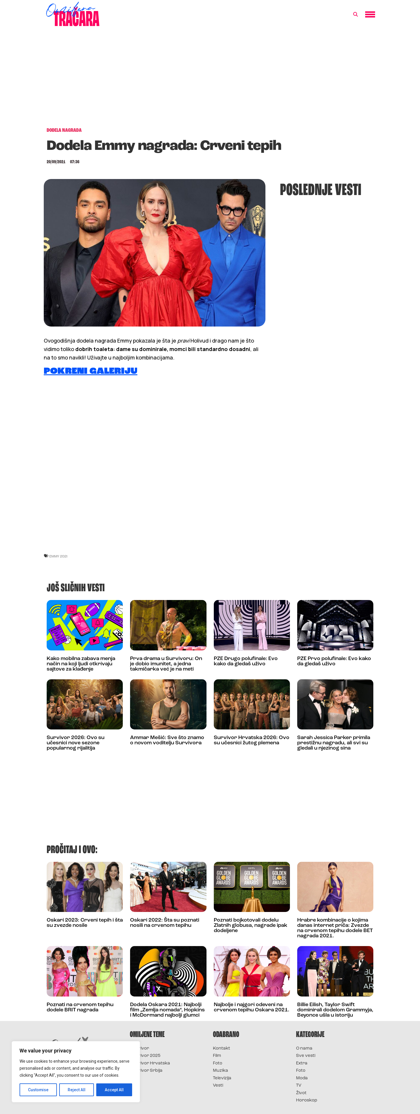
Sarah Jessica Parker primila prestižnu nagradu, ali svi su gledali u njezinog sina (333, 743)
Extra (301, 1063)
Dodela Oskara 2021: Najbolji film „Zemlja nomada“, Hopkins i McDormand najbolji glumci (167, 1010)
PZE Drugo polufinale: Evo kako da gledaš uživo (246, 661)
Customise (38, 1089)
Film (217, 1056)
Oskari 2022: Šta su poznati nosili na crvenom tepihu (164, 922)
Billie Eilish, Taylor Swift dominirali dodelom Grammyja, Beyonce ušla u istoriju (335, 1010)
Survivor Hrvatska (150, 1063)
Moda (302, 1078)
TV (298, 1085)
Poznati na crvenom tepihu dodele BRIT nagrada (80, 1007)
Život (301, 1093)
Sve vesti (305, 1056)
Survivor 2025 (145, 1056)
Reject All (77, 1089)
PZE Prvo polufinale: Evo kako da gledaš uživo (334, 661)
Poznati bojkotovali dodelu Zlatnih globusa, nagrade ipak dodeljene (250, 925)
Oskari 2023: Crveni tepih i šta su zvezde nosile (85, 922)
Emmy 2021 (58, 556)
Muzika (220, 1071)
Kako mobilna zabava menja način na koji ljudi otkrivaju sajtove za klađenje (81, 664)
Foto (217, 1063)
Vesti (218, 1085)
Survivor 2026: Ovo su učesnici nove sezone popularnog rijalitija (75, 743)
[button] (355, 14)
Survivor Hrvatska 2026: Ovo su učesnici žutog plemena (251, 740)
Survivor (139, 1048)
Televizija (222, 1078)
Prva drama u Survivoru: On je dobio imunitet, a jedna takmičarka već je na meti (166, 664)
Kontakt (221, 1048)
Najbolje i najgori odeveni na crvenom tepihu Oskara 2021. (251, 1007)
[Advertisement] (210, 80)
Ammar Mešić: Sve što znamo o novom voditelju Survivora (167, 740)
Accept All (114, 1089)
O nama (304, 1048)
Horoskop (306, 1100)
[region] (76, 1071)
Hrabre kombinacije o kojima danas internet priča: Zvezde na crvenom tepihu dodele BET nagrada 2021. (335, 928)
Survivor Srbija (146, 1071)
